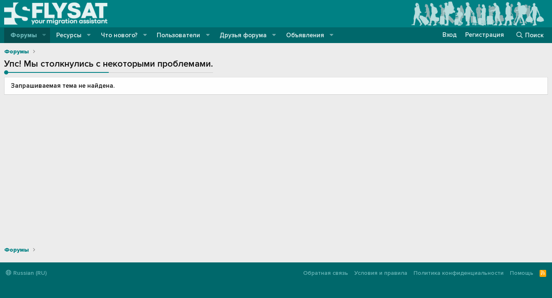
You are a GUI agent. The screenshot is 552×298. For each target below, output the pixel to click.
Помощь (521, 272)
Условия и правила (380, 272)
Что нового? (119, 35)
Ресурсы (68, 35)
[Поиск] (529, 35)
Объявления (305, 35)
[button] (44, 35)
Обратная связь (325, 272)
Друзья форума (243, 35)
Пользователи (178, 35)
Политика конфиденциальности (458, 272)
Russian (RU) (26, 272)
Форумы (23, 35)
